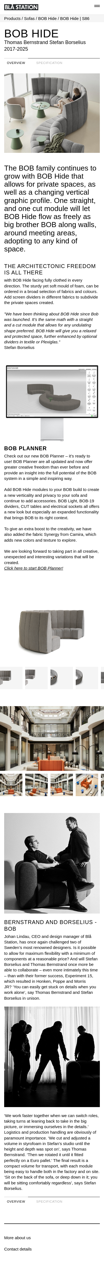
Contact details (18, 1249)
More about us (17, 1237)
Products (12, 18)
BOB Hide (47, 18)
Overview (16, 63)
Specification (49, 63)
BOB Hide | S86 (75, 18)
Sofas (29, 18)
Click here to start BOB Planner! (33, 568)
